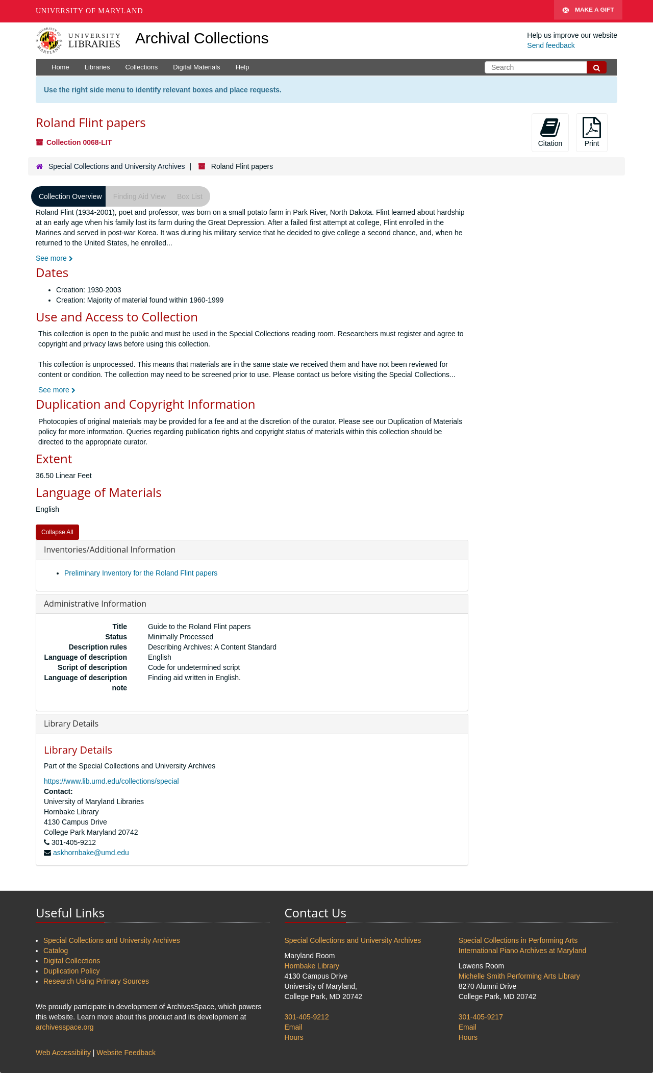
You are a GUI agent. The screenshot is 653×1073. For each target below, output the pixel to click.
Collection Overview (70, 196)
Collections (141, 67)
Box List (190, 196)
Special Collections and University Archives (116, 166)
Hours (294, 1037)
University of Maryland (89, 11)
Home (60, 67)
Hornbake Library (312, 966)
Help (242, 67)
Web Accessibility (63, 1053)
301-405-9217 (481, 1017)
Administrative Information (95, 603)
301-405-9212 (307, 1017)
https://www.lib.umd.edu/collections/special (111, 781)
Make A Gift (588, 11)
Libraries (97, 67)
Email (294, 1027)
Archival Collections (202, 38)
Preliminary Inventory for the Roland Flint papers (140, 573)
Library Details (71, 723)
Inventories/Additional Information (109, 549)
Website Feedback (126, 1053)
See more (54, 258)
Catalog (55, 950)
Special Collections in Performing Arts (518, 940)
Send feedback (550, 45)
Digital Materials (196, 67)
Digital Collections (71, 961)
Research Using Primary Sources (96, 981)
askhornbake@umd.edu (91, 853)
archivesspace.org (65, 1027)
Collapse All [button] (57, 532)
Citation (550, 132)
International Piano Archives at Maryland (523, 950)
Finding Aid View (139, 196)
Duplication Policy (71, 971)
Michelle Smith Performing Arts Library (519, 976)
